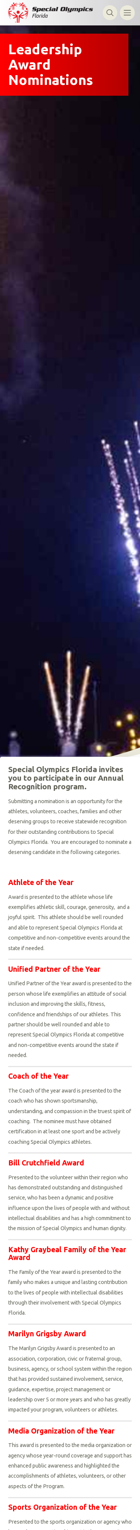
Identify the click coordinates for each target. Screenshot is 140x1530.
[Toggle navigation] (127, 12)
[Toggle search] (110, 12)
